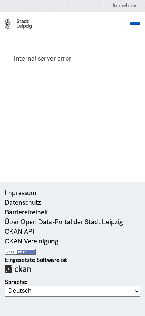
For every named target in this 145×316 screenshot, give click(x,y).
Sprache (15, 282)
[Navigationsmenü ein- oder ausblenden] (135, 23)
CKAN (18, 269)
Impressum (20, 193)
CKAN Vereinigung (31, 242)
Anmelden (124, 5)
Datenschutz (23, 203)
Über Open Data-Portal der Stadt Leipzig (64, 222)
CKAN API (19, 232)
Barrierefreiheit (26, 213)
